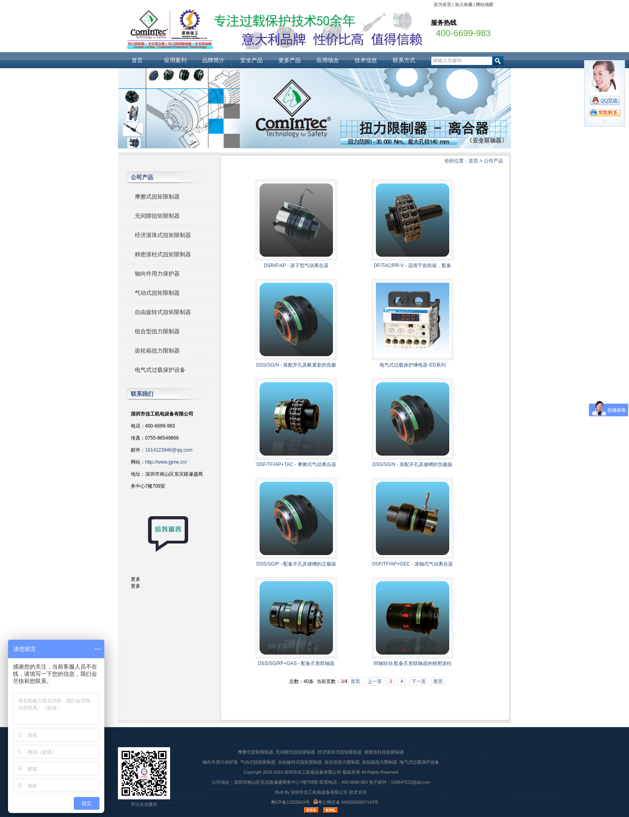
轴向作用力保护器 (157, 273)
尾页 (438, 681)
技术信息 (366, 60)
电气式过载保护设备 (160, 370)
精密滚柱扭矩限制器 (384, 752)
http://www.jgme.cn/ (166, 462)
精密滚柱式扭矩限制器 (163, 254)
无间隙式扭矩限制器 (295, 752)
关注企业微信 (144, 804)
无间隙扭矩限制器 (157, 216)
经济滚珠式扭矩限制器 (163, 235)
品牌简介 (213, 60)
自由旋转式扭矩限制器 (163, 312)
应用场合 (328, 60)
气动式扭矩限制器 (157, 293)
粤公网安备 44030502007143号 (346, 802)
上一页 (374, 681)
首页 (137, 60)
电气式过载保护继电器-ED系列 (412, 365)
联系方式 (404, 60)
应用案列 (175, 60)
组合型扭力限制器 (157, 331)
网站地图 (484, 4)
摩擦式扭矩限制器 (157, 196)
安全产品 (251, 60)
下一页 (419, 681)
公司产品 (493, 161)
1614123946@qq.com (169, 450)
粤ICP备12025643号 (290, 802)
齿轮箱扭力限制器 (157, 350)
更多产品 (289, 60)
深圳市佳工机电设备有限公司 (312, 772)
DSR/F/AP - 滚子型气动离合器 (296, 265)
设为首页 (442, 4)
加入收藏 (464, 4)
